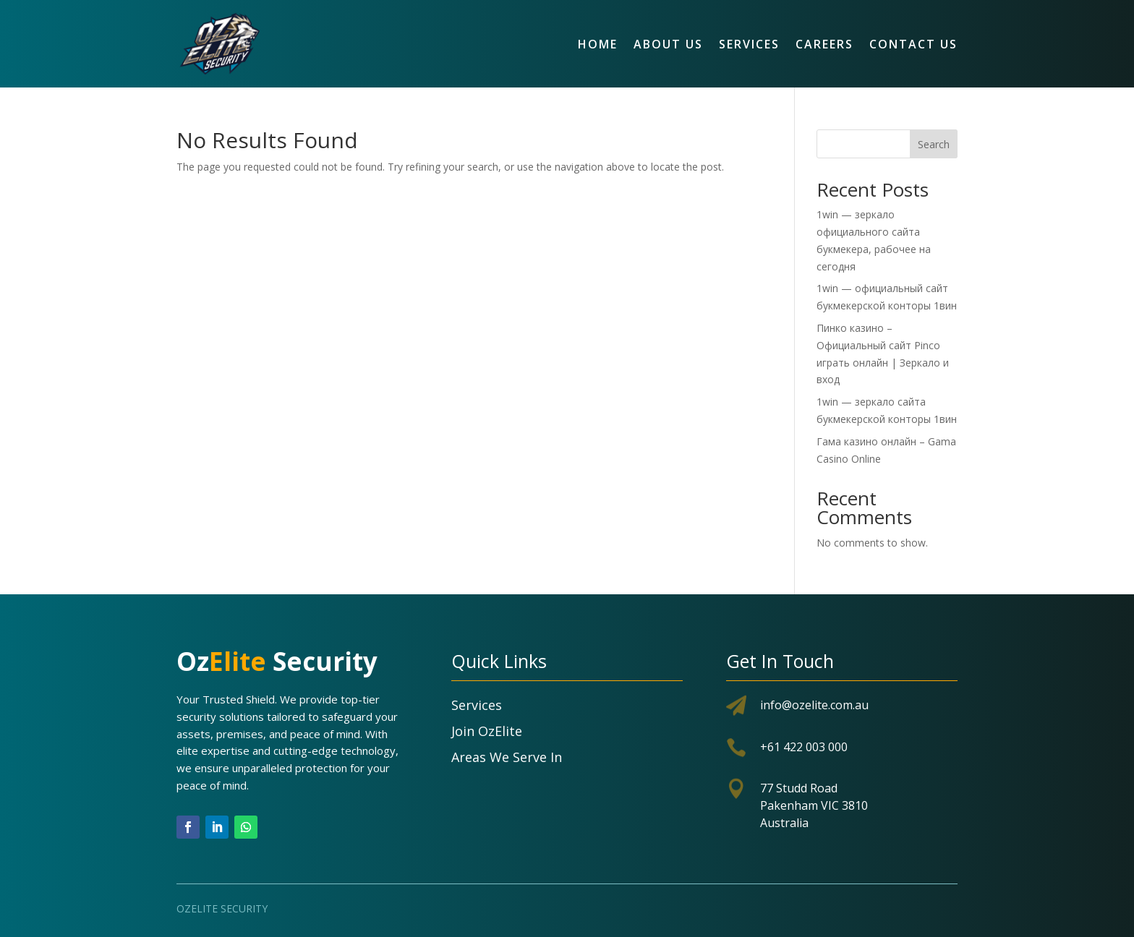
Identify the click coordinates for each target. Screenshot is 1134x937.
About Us (668, 44)
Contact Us (913, 44)
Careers (824, 44)
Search (934, 144)
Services (749, 44)
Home (598, 44)
